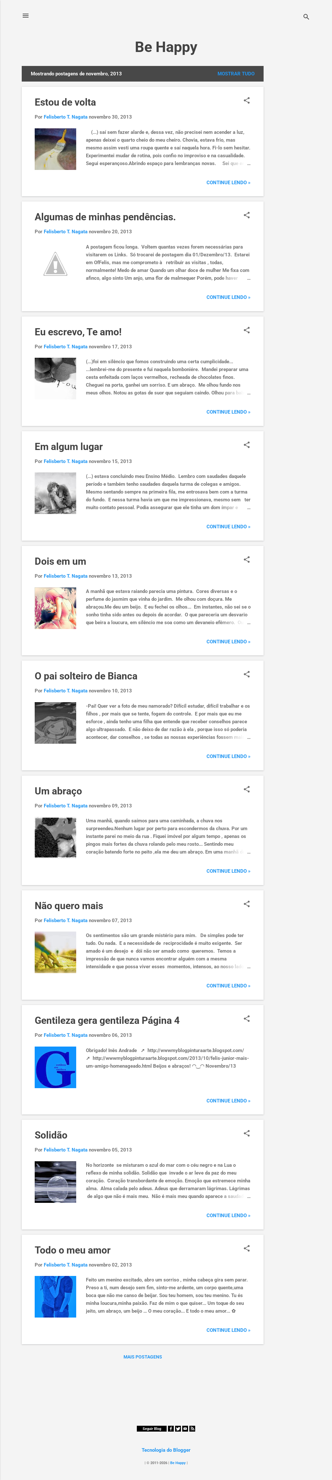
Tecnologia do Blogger (166, 1450)
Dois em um (60, 561)
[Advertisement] (289, 163)
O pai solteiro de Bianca (86, 676)
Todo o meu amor (73, 1250)
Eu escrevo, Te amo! (78, 332)
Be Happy (166, 47)
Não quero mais (69, 905)
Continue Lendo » (229, 183)
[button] (247, 101)
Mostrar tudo (236, 74)
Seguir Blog (152, 1429)
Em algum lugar (69, 446)
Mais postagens (143, 1356)
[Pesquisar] (306, 18)
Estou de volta (65, 102)
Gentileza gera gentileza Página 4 (107, 1020)
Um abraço (58, 791)
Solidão (51, 1135)
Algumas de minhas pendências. (105, 217)
